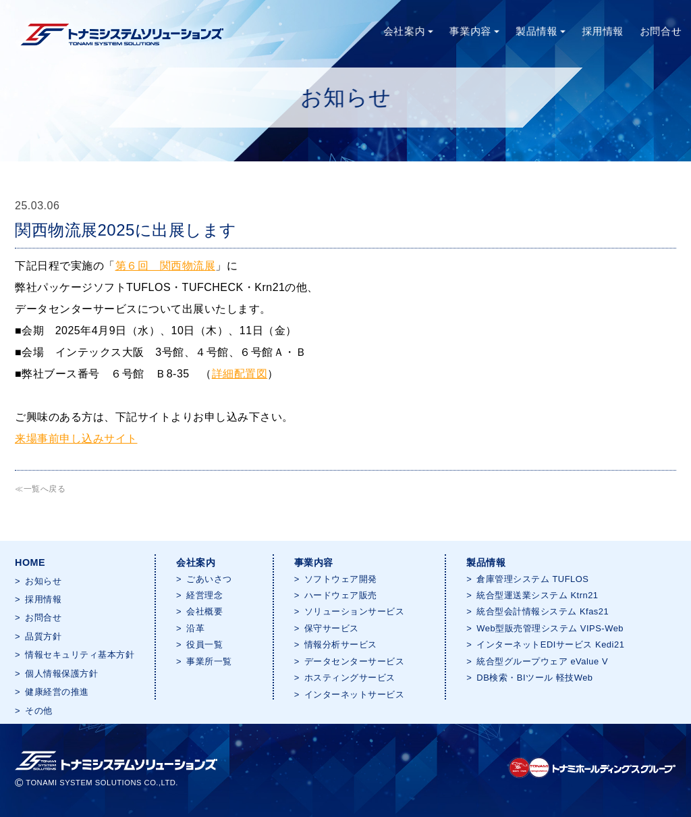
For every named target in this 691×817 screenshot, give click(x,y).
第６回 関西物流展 (165, 265)
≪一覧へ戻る (40, 489)
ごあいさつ (209, 579)
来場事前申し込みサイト (76, 438)
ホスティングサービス (349, 678)
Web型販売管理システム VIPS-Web (550, 628)
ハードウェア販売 (340, 595)
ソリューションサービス (354, 611)
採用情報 (603, 30)
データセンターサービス (354, 661)
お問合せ (661, 30)
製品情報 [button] (540, 30)
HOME (30, 562)
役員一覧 (204, 644)
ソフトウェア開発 (340, 579)
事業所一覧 (209, 661)
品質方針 (43, 636)
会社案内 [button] (408, 30)
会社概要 (204, 611)
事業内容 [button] (474, 30)
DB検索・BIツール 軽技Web (534, 678)
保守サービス (331, 628)
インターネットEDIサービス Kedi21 (550, 644)
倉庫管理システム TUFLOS (532, 579)
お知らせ (43, 581)
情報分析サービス (340, 644)
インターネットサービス (354, 694)
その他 (39, 711)
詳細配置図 (240, 373)
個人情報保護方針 (61, 673)
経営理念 (204, 595)
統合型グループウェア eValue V (542, 661)
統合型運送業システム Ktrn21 (537, 595)
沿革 (195, 628)
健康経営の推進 (57, 692)
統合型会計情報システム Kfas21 (542, 611)
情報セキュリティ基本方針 (79, 655)
